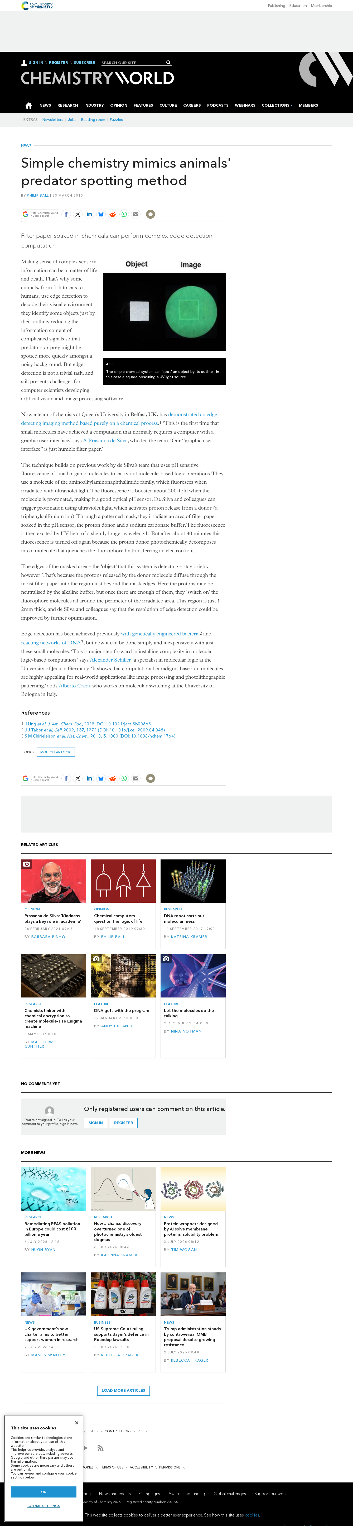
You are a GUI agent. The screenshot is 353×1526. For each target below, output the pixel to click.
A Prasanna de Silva (105, 441)
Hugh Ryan (43, 1250)
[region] (43, 1468)
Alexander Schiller (110, 660)
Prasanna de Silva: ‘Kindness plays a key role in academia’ (53, 918)
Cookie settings (43, 1506)
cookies (252, 1515)
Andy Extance (117, 1026)
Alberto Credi (74, 686)
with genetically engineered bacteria (160, 634)
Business (102, 1322)
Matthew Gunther (39, 1044)
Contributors (118, 1431)
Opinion (32, 909)
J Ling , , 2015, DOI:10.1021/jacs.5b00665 (88, 723)
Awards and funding (186, 1493)
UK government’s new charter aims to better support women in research (52, 1334)
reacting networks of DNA (51, 643)
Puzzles (116, 119)
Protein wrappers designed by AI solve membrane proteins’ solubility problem (191, 1229)
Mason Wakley (48, 1355)
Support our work (270, 1493)
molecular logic (55, 752)
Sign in (96, 1123)
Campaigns (149, 1493)
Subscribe (84, 63)
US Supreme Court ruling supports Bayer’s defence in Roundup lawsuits (121, 1334)
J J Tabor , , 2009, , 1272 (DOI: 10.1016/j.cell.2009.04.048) (95, 730)
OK (43, 1492)
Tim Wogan (184, 1250)
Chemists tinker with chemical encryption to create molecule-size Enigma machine (53, 1018)
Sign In (36, 62)
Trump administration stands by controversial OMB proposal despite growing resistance (192, 1336)
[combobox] (134, 62)
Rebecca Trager (120, 1355)
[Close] (77, 1423)
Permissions (170, 1467)
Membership (321, 5)
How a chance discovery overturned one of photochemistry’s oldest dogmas (118, 1231)
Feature (101, 1004)
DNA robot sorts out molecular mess (184, 918)
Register (58, 63)
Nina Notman (186, 1031)
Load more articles (123, 1390)
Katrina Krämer (189, 937)
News (26, 146)
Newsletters (52, 119)
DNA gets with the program (121, 1010)
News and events (115, 1493)
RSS (140, 1431)
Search (168, 62)
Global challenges (230, 1493)
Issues (93, 1431)
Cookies (86, 1467)
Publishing (276, 5)
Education (298, 5)
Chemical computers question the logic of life (118, 918)
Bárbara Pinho (48, 937)
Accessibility (141, 1467)
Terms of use (111, 1467)
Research (173, 909)
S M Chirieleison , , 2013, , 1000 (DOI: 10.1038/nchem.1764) (100, 736)
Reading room (93, 119)
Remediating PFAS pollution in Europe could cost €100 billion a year (52, 1229)
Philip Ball (38, 195)
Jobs (72, 119)
